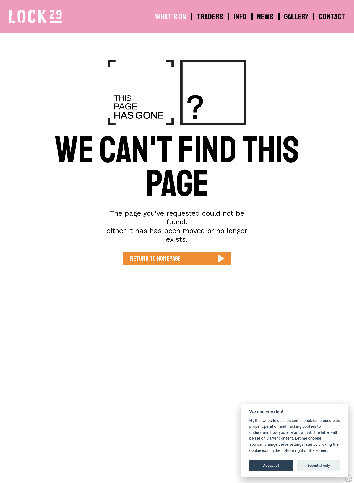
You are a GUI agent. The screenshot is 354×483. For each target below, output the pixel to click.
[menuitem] (241, 16)
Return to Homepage (155, 258)
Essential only (318, 465)
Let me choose (308, 438)
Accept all (271, 465)
